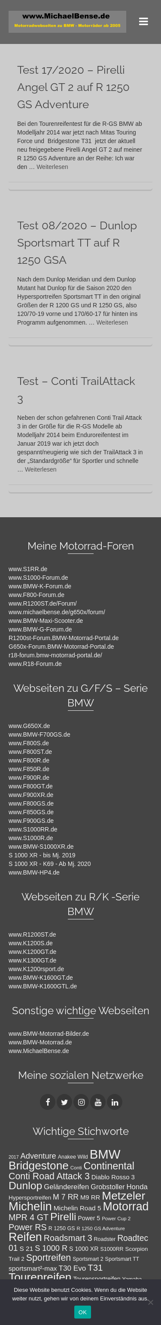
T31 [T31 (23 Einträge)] (95, 1267)
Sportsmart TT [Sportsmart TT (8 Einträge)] (122, 1259)
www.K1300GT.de (32, 960)
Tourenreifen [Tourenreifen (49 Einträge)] (40, 1277)
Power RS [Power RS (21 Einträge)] (28, 1227)
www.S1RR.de (28, 569)
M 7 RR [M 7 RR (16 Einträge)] (66, 1197)
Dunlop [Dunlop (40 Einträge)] (25, 1185)
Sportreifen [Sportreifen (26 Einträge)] (48, 1258)
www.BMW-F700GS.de (39, 734)
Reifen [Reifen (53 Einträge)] (25, 1237)
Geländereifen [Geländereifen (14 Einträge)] (66, 1187)
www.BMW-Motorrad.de (40, 1042)
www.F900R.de (29, 777)
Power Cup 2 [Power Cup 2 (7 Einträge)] (116, 1218)
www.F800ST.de (30, 751)
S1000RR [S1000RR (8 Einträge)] (111, 1249)
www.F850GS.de (31, 812)
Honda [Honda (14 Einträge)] (136, 1187)
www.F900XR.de (31, 794)
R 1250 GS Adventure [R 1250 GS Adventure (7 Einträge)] (100, 1228)
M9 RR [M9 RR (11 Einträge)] (90, 1197)
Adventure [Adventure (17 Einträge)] (38, 1155)
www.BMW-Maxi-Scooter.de (46, 620)
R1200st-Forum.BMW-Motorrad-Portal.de (63, 637)
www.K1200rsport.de (36, 969)
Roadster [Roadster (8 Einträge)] (105, 1239)
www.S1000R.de (31, 837)
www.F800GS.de (31, 803)
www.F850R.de (29, 769)
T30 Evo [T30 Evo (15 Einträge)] (72, 1268)
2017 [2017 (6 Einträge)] (14, 1156)
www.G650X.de (29, 725)
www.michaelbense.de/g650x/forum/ (57, 612)
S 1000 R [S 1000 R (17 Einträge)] (51, 1248)
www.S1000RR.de (33, 829)
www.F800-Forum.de (36, 594)
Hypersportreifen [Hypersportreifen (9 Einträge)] (30, 1197)
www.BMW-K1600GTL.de (43, 986)
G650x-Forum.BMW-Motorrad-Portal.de (61, 646)
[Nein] (150, 1302)
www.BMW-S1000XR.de (41, 846)
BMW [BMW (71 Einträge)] (105, 1154)
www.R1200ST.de (32, 934)
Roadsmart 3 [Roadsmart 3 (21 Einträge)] (68, 1238)
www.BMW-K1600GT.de (41, 977)
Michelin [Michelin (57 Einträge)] (30, 1206)
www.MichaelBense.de (39, 1050)
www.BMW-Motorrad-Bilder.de (49, 1033)
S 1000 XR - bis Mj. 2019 (42, 855)
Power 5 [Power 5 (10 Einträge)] (89, 1218)
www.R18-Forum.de (35, 663)
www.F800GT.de (31, 786)
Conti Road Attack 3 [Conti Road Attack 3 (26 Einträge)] (49, 1176)
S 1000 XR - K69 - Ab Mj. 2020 (50, 863)
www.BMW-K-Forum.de (40, 586)
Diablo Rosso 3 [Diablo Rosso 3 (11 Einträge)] (113, 1177)
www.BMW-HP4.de (34, 872)
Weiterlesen (52, 166)
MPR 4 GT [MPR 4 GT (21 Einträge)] (29, 1217)
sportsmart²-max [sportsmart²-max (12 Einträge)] (33, 1268)
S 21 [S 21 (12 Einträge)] (26, 1248)
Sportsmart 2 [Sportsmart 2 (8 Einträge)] (88, 1259)
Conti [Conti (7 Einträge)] (76, 1167)
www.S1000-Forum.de (38, 577)
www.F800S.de (29, 743)
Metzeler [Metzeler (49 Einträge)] (123, 1195)
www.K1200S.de (31, 943)
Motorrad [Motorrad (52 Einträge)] (126, 1206)
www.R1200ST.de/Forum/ (43, 603)
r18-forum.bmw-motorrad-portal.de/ (55, 655)
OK (83, 1312)
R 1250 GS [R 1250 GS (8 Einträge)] (62, 1228)
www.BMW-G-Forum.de (40, 629)
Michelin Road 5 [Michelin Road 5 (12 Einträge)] (77, 1208)
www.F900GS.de (31, 820)
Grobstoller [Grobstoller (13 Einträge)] (108, 1187)
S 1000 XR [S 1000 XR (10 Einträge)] (83, 1248)
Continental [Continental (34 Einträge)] (109, 1166)
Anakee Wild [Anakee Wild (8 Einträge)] (73, 1157)
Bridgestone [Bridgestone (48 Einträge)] (39, 1165)
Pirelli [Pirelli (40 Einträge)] (63, 1216)
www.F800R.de (29, 760)
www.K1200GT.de (32, 951)
